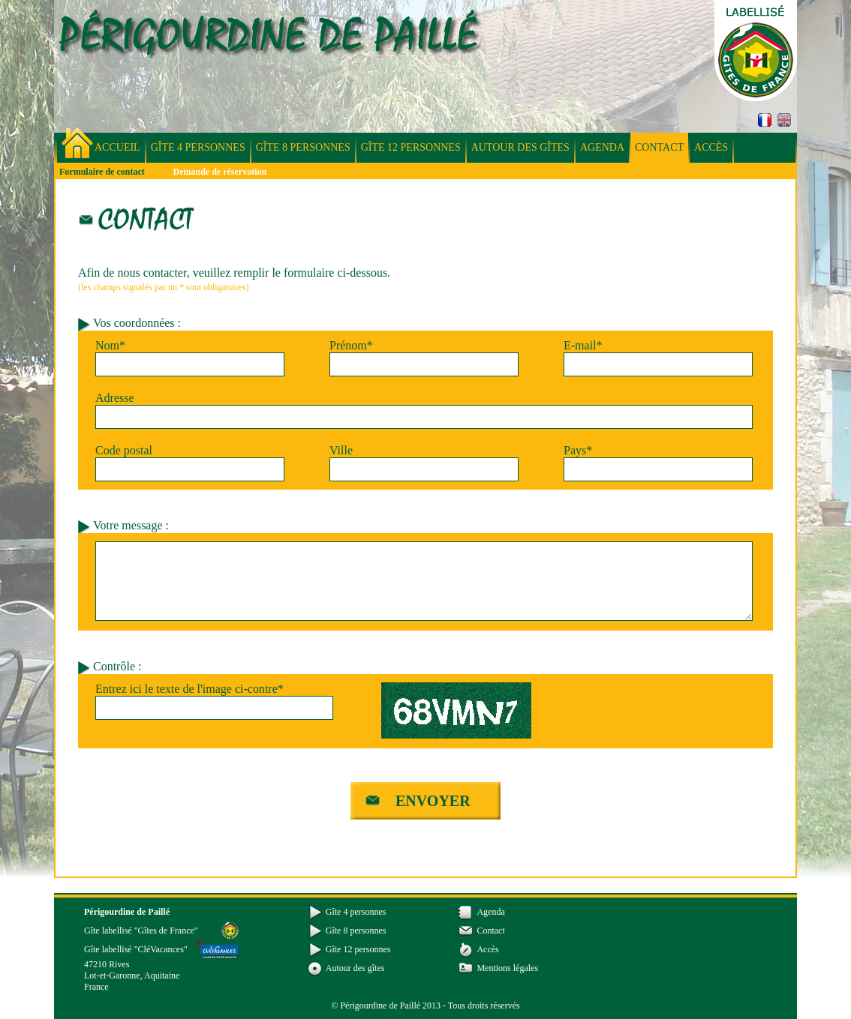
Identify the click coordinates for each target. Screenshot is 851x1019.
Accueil (117, 147)
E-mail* (583, 345)
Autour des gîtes (520, 147)
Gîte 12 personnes (411, 147)
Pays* (578, 450)
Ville (341, 450)
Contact (659, 147)
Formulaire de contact (102, 171)
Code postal (123, 450)
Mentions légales (507, 968)
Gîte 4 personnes (198, 147)
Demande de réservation (220, 171)
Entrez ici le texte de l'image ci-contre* (189, 688)
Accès (711, 147)
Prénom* (351, 345)
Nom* (110, 345)
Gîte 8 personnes (303, 147)
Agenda (602, 147)
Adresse (114, 397)
